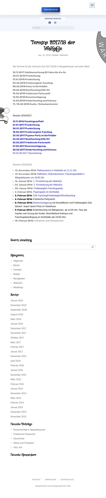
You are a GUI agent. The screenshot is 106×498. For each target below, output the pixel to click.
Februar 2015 (17, 384)
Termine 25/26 (51, 10)
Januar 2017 (17, 351)
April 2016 (16, 361)
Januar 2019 (17, 300)
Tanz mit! (17, 447)
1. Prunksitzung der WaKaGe (47, 181)
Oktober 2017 (17, 338)
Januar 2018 (17, 324)
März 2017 (16, 342)
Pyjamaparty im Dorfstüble (46, 192)
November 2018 (18, 305)
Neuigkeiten (19, 278)
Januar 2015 (17, 388)
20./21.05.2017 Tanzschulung (27, 153)
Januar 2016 (17, 370)
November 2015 (18, 375)
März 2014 (16, 398)
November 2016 (18, 356)
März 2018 (16, 319)
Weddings (18, 287)
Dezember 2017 (18, 328)
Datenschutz (67, 480)
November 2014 (18, 393)
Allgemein (18, 261)
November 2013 (18, 416)
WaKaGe (64, 55)
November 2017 (18, 333)
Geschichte (18, 438)
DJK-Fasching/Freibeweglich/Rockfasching (54, 195)
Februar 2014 (17, 402)
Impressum (50, 480)
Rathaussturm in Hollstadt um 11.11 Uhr (57, 170)
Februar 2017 (17, 347)
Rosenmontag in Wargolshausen (29, 430)
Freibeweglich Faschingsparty (48, 188)
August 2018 (17, 314)
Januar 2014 (17, 407)
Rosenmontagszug (42, 203)
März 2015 (16, 379)
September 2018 (19, 310)
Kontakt (36, 480)
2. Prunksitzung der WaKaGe (48, 185)
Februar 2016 (17, 365)
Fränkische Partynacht (24, 434)
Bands (16, 265)
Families (17, 270)
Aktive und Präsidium (23, 443)
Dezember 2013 (18, 412)
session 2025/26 (53, 19)
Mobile (55, 55)
